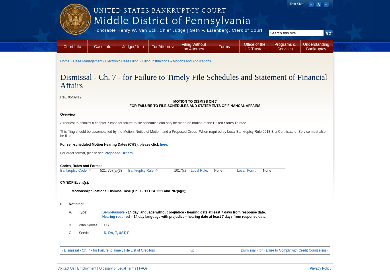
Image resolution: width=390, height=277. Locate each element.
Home (64, 61)
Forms (224, 46)
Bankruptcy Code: (75, 171)
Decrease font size (312, 5)
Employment (86, 268)
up (192, 250)
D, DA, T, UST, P (116, 233)
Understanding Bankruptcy (316, 46)
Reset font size (319, 5)
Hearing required (116, 217)
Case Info (102, 46)
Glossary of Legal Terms (117, 268)
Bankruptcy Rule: (143, 171)
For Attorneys (163, 46)
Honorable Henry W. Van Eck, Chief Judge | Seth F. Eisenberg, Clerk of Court (177, 30)
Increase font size (327, 5)
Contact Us (65, 268)
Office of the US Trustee (254, 46)
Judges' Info (133, 46)
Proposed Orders (119, 153)
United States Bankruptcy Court (159, 10)
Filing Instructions (155, 61)
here (163, 145)
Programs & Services (285, 46)
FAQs (143, 268)
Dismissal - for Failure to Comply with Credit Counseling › (284, 250)
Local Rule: (199, 171)
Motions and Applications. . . (194, 61)
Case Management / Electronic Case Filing (105, 61)
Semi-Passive (113, 212)
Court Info (72, 46)
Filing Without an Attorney (194, 46)
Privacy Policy (320, 268)
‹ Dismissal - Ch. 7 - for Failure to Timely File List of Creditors (108, 250)
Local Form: (246, 171)
